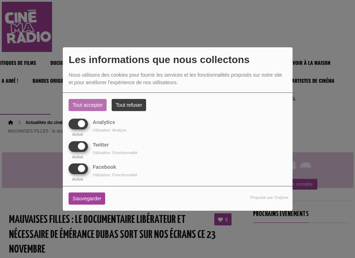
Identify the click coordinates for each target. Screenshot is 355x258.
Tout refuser (129, 105)
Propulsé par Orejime (270, 197)
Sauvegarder (87, 198)
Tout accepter (88, 105)
